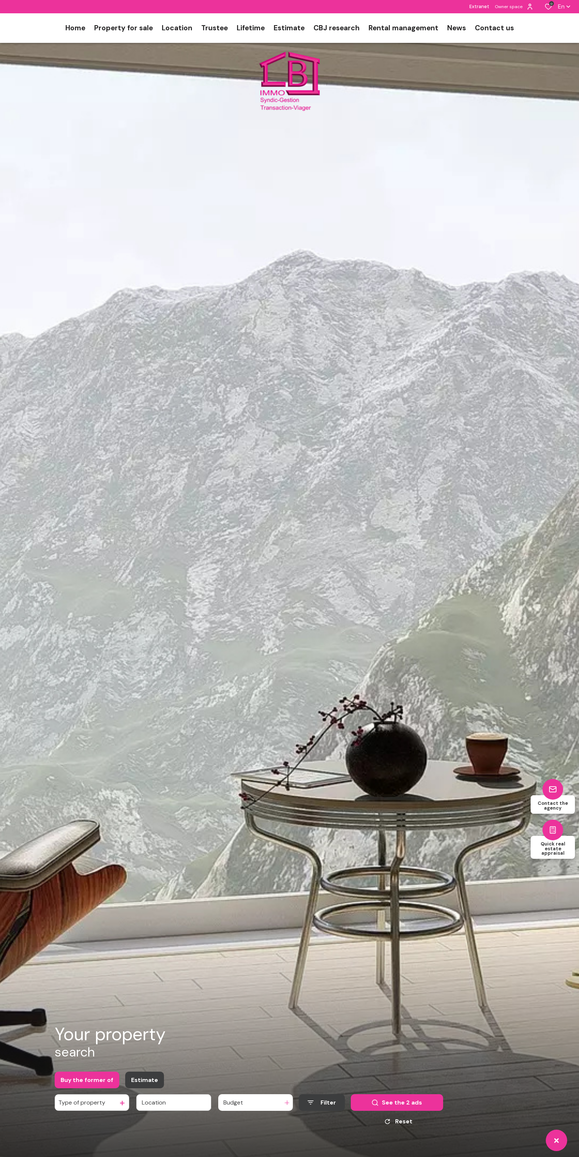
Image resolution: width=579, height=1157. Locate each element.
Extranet (479, 6)
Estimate (144, 1080)
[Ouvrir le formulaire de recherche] (322, 1102)
